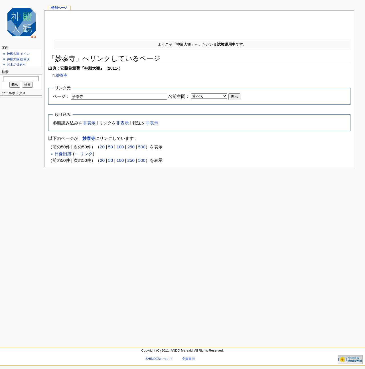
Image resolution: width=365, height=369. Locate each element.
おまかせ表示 (16, 64)
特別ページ (59, 7)
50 (110, 146)
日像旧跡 (63, 153)
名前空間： (179, 96)
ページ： (61, 96)
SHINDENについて (159, 358)
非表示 (89, 122)
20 (102, 146)
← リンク (83, 153)
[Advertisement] (199, 23)
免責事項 (188, 358)
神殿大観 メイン (18, 53)
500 (141, 146)
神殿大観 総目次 (18, 59)
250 (131, 146)
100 (120, 146)
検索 (5, 72)
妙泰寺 (61, 75)
